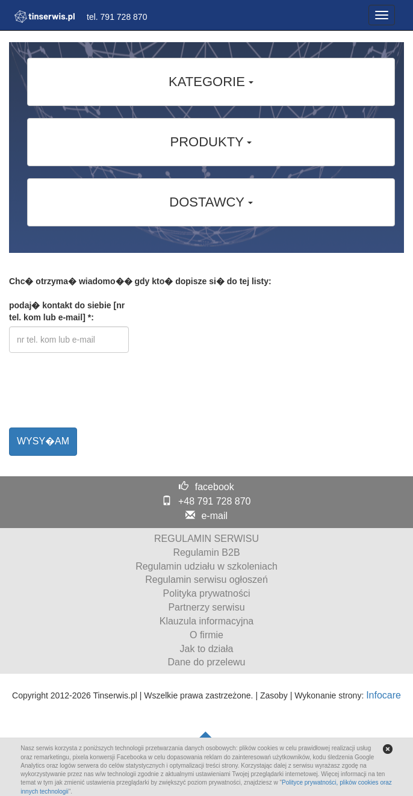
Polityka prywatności (206, 593)
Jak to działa (207, 649)
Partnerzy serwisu (206, 607)
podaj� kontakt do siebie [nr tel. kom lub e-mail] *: (67, 311)
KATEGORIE (211, 81)
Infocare (383, 695)
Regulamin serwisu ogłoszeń (206, 579)
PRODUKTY (211, 141)
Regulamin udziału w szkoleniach (206, 566)
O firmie (206, 635)
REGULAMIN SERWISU (206, 538)
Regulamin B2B (206, 552)
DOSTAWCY (210, 202)
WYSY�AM (43, 441)
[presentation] (100, 395)
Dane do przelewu (207, 662)
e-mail (214, 516)
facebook (214, 487)
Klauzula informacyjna (207, 621)
